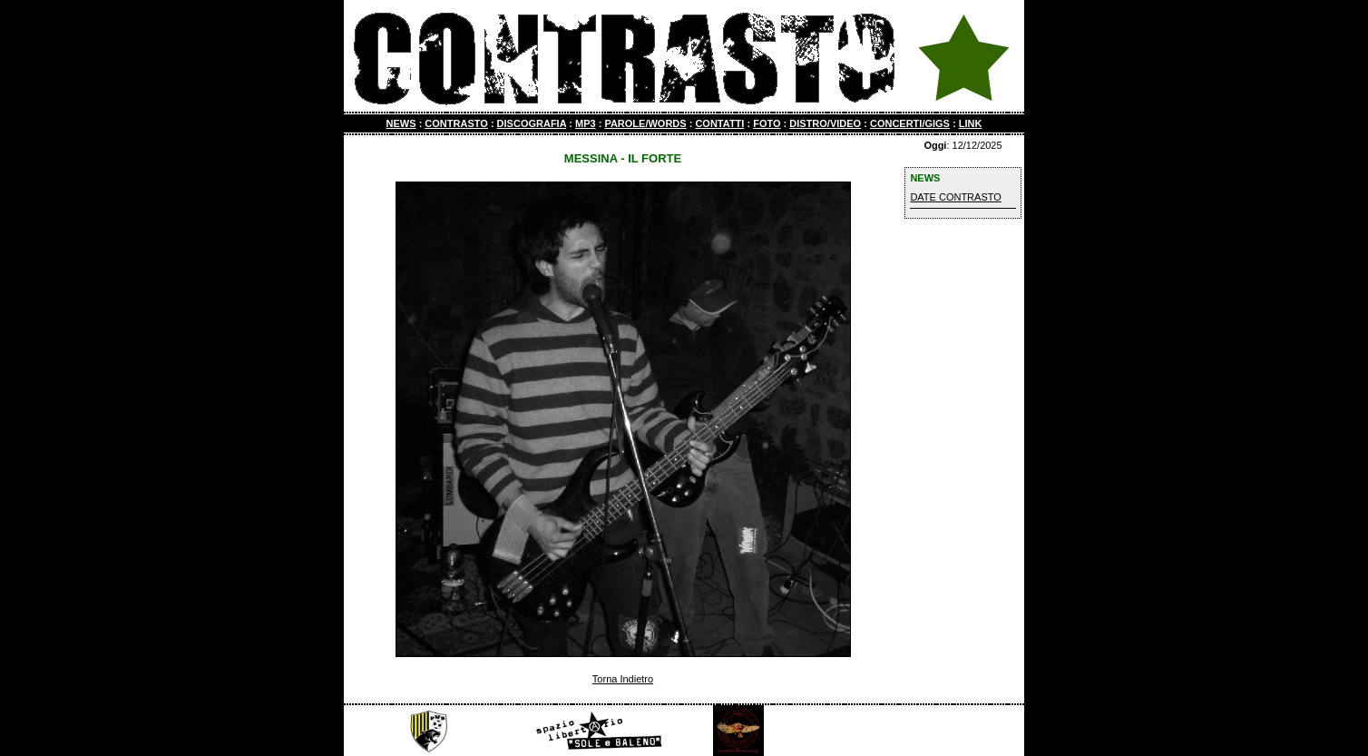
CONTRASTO (456, 123)
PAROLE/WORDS (645, 123)
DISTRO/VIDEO (825, 123)
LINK (970, 123)
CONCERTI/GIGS (910, 123)
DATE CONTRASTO (955, 196)
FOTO (766, 123)
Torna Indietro (622, 678)
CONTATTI (719, 123)
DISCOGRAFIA (532, 123)
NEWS (401, 123)
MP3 (585, 123)
